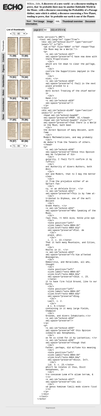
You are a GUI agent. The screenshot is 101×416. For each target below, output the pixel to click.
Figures (3, 68)
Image (50, 21)
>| (64, 30)
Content (3, 58)
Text (29, 21)
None (3, 116)
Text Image (39, 21)
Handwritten (3, 81)
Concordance (3, 105)
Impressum (50, 408)
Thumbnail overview (73, 21)
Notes (3, 92)
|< (40, 30)
